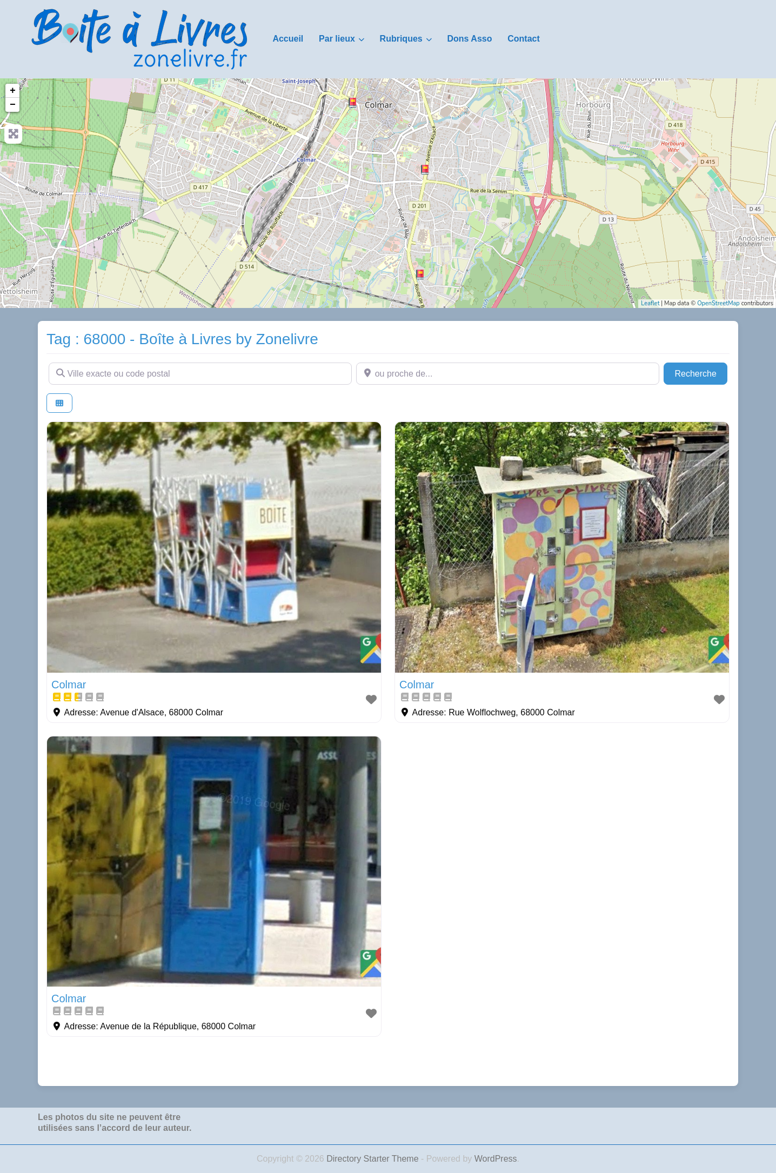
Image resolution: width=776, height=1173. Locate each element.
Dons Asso (469, 38)
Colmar (68, 685)
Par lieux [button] (337, 38)
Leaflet (650, 303)
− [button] (13, 104)
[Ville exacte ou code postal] (200, 373)
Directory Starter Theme (373, 1158)
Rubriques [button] (401, 38)
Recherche (700, 372)
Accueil (287, 38)
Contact (523, 38)
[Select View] (59, 403)
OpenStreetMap (718, 303)
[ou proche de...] (507, 373)
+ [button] (13, 90)
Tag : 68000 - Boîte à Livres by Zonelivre (182, 339)
